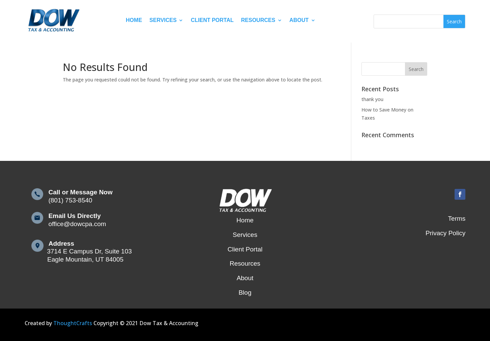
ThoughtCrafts (72, 323)
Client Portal (212, 20)
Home (134, 20)
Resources (258, 20)
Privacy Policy (445, 233)
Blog (245, 292)
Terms (457, 218)
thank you (372, 99)
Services (163, 20)
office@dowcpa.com (74, 223)
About (299, 20)
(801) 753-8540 (67, 200)
